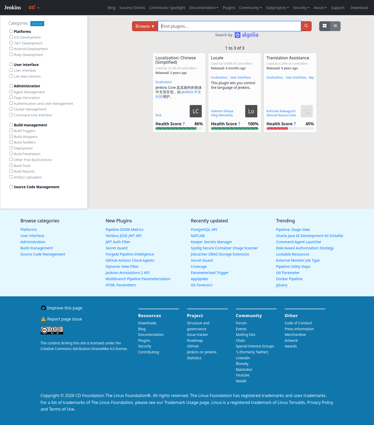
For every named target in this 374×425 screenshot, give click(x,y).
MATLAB (198, 235)
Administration (33, 241)
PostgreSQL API (204, 229)
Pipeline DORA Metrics (124, 229)
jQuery (281, 284)
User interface (32, 235)
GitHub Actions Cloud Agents (130, 260)
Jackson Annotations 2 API (128, 272)
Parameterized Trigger (210, 272)
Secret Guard (116, 247)
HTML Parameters (121, 284)
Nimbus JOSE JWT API (123, 235)
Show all (37, 23)
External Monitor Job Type (298, 260)
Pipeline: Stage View (293, 229)
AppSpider (199, 278)
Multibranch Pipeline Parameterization (138, 278)
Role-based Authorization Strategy (305, 247)
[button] (179, 93)
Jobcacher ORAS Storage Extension (220, 254)
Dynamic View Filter (122, 266)
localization (164, 82)
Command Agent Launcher (299, 241)
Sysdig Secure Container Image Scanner (224, 247)
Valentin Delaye (222, 111)
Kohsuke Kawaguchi (281, 111)
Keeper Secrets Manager (211, 241)
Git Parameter (288, 272)
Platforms (29, 229)
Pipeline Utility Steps (293, 266)
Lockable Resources (292, 254)
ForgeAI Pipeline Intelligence (130, 254)
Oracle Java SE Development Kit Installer (309, 235)
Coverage (199, 266)
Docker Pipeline (289, 278)
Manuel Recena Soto (281, 115)
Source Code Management (43, 254)
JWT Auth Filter (118, 241)
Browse (145, 26)
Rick (158, 115)
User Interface (240, 77)
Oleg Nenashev (222, 115)
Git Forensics (202, 284)
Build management (37, 247)
